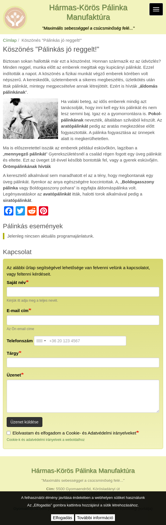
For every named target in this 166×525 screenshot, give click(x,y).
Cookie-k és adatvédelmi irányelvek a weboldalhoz (46, 440)
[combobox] (41, 340)
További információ (95, 517)
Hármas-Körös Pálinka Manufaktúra (88, 12)
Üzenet (14, 374)
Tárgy (13, 353)
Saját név (16, 282)
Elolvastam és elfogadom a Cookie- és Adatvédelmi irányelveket (71, 432)
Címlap (10, 40)
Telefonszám (20, 340)
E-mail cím (17, 310)
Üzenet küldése (24, 422)
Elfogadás (62, 517)
